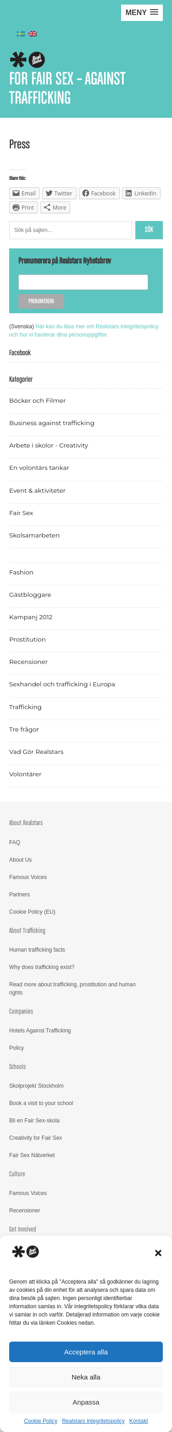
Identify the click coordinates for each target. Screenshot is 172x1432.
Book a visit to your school (41, 1103)
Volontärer (25, 774)
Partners (19, 894)
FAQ (14, 842)
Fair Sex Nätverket (32, 1155)
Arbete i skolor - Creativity (48, 445)
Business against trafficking (51, 422)
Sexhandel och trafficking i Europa (62, 684)
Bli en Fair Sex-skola (34, 1120)
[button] (158, 1253)
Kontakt (138, 1421)
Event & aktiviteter (37, 490)
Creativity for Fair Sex (35, 1138)
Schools (17, 1066)
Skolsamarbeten (34, 535)
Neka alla (86, 1377)
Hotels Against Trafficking (40, 1030)
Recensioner (28, 661)
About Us (20, 860)
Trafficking (25, 707)
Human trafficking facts (37, 950)
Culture (17, 1174)
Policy (16, 1048)
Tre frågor (24, 729)
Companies (21, 1011)
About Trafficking (27, 930)
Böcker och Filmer (37, 400)
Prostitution (27, 639)
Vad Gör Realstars (36, 751)
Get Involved (22, 1229)
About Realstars (26, 823)
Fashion (21, 572)
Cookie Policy (40, 1421)
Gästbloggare (30, 594)
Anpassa (85, 1402)
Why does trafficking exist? (42, 967)
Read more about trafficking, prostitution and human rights (72, 988)
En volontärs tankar (39, 467)
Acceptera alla (86, 1352)
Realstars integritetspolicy (93, 1421)
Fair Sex (21, 512)
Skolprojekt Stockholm (36, 1086)
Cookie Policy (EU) (32, 912)
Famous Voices (28, 877)
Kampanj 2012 (30, 617)
